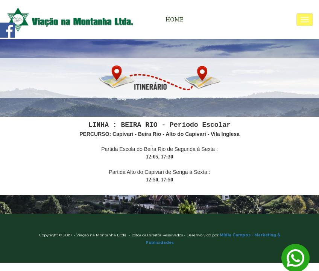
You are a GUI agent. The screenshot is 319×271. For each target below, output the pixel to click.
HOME (175, 20)
